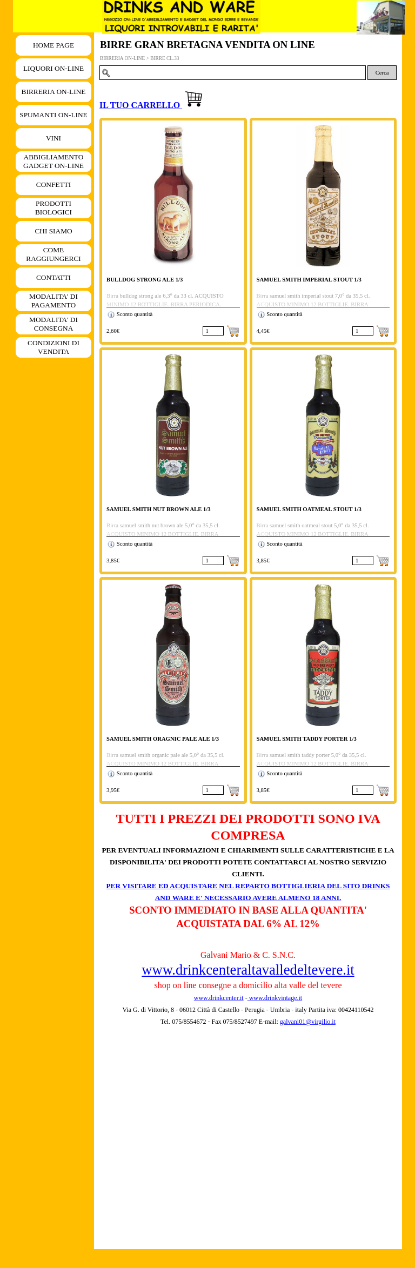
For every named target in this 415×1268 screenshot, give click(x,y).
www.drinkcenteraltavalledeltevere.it (248, 970)
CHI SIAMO (53, 231)
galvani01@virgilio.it (308, 1021)
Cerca (382, 73)
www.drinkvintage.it (275, 998)
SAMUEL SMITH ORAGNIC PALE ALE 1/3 (162, 739)
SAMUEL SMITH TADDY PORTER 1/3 (307, 739)
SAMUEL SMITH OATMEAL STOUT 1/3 (309, 509)
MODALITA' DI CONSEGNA (53, 324)
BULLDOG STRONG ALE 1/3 (144, 280)
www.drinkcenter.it (219, 998)
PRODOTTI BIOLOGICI (53, 207)
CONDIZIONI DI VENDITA (53, 347)
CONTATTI (53, 277)
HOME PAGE (53, 45)
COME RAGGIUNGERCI (53, 254)
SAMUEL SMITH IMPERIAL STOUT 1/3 (309, 280)
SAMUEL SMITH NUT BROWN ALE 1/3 (158, 509)
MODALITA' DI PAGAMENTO (53, 300)
